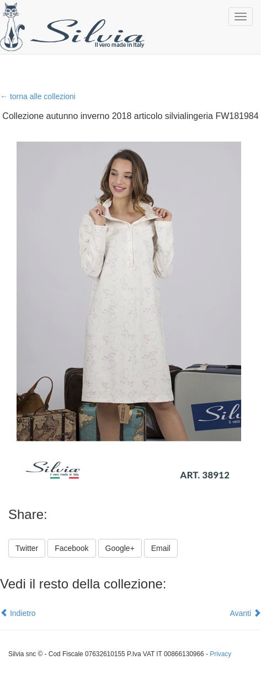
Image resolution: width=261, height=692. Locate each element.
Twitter (26, 548)
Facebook (71, 548)
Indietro (18, 613)
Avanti (245, 613)
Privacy (220, 654)
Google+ (120, 548)
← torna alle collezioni (38, 96)
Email (161, 548)
